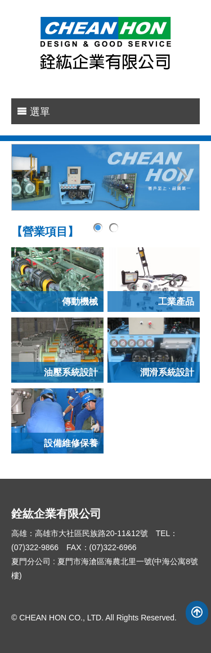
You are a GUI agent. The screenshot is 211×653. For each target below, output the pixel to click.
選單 (33, 111)
